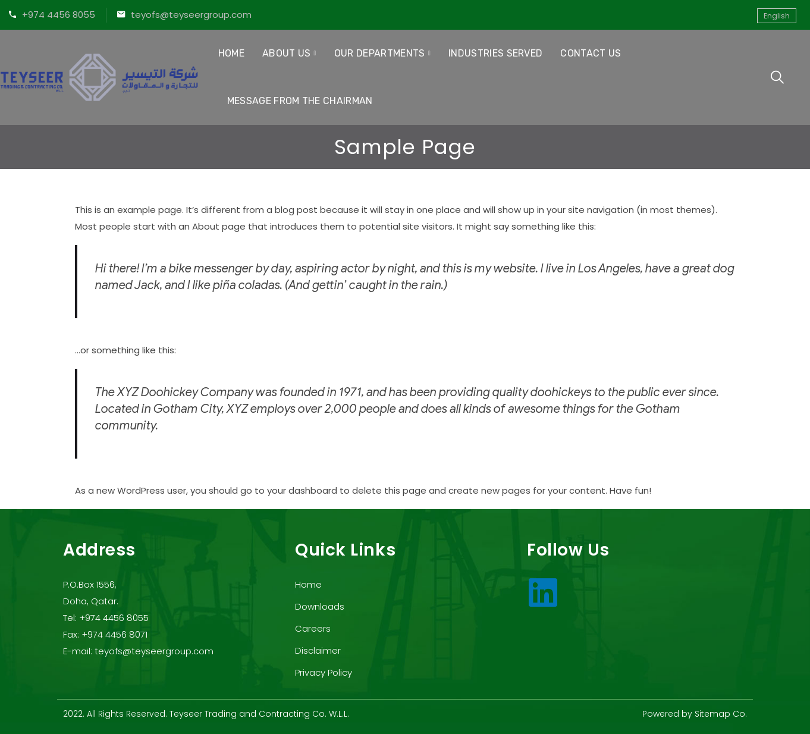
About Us (286, 53)
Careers (313, 628)
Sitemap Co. (721, 714)
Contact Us (590, 53)
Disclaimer (318, 650)
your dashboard (302, 490)
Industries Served (495, 53)
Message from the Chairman (300, 100)
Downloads (319, 606)
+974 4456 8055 (58, 14)
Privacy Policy (323, 672)
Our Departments (379, 53)
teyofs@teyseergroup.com (191, 14)
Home (231, 53)
